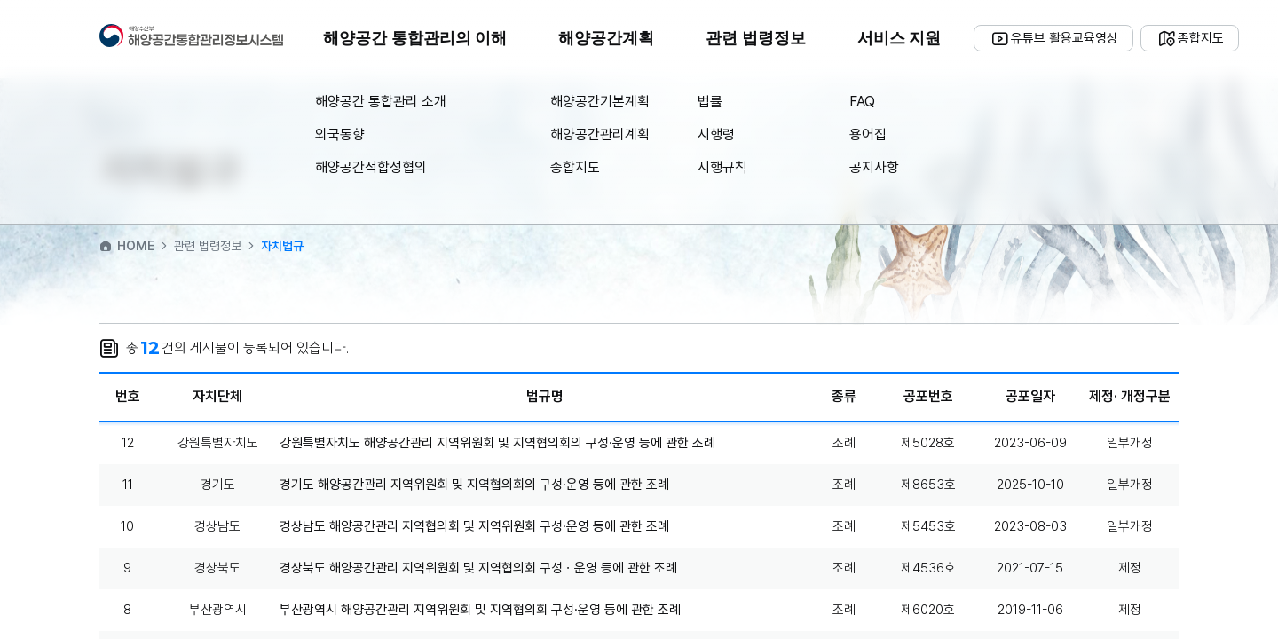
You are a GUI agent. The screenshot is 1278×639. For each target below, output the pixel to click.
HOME (126, 246)
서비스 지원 (899, 38)
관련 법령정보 (756, 38)
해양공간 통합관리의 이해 (415, 38)
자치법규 (282, 246)
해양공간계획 (606, 38)
